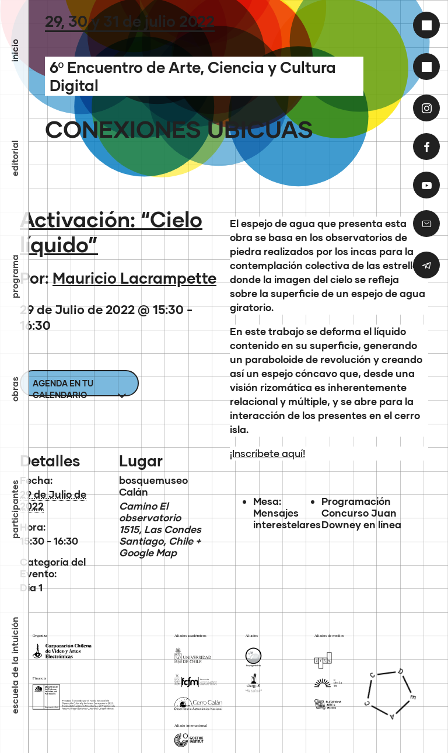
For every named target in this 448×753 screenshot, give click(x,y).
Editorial (14, 158)
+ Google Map (160, 547)
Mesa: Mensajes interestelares (287, 513)
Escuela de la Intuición (14, 665)
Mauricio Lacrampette (134, 278)
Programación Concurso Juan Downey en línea (361, 513)
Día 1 (31, 587)
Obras (14, 389)
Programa (14, 276)
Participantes (14, 509)
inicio (14, 50)
